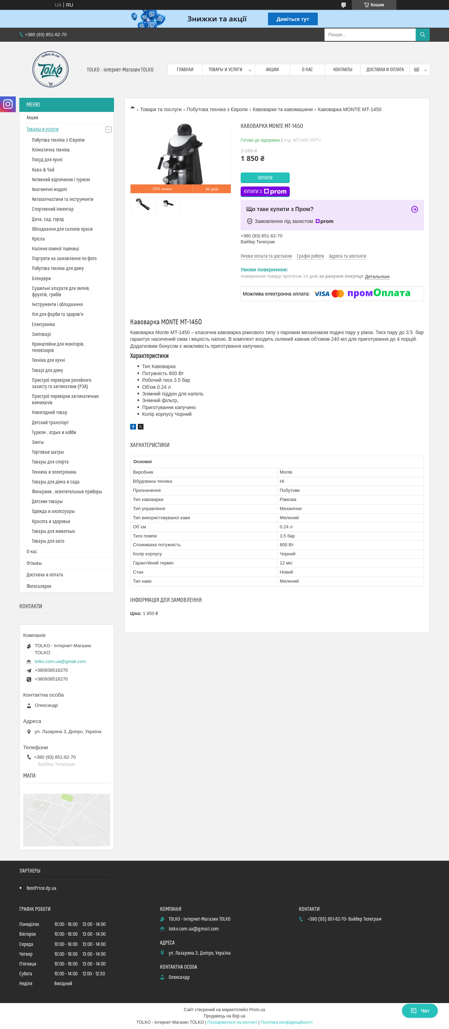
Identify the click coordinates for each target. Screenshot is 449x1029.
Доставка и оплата (385, 70)
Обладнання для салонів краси (62, 229)
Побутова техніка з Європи (217, 109)
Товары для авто (48, 541)
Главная (185, 70)
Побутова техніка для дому (58, 268)
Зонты (38, 442)
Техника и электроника (54, 472)
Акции (272, 70)
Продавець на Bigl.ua (224, 1016)
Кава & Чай (43, 170)
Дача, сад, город (48, 219)
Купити (265, 178)
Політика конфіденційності (287, 1022)
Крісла (38, 239)
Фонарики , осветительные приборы (67, 492)
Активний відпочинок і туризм (61, 180)
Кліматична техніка (51, 150)
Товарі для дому (47, 370)
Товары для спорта (50, 462)
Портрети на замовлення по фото (64, 259)
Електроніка (43, 324)
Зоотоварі (41, 334)
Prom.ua (257, 1009)
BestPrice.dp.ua (41, 888)
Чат (419, 1011)
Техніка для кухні (48, 360)
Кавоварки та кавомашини (283, 109)
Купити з (265, 192)
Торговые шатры (48, 452)
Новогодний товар (49, 412)
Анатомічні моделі (49, 189)
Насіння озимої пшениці (55, 249)
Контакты (343, 70)
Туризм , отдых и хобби (54, 432)
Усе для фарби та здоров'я (57, 314)
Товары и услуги (225, 70)
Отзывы (34, 563)
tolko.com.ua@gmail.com (60, 661)
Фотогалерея (39, 586)
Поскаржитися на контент (232, 1022)
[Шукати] (423, 34)
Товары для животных (53, 531)
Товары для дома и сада (56, 482)
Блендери (41, 279)
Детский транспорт (50, 423)
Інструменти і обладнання (57, 304)
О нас (307, 70)
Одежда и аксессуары (53, 511)
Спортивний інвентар (53, 209)
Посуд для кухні (47, 160)
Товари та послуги (160, 109)
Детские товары (47, 502)
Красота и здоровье (51, 521)
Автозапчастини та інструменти (62, 199)
